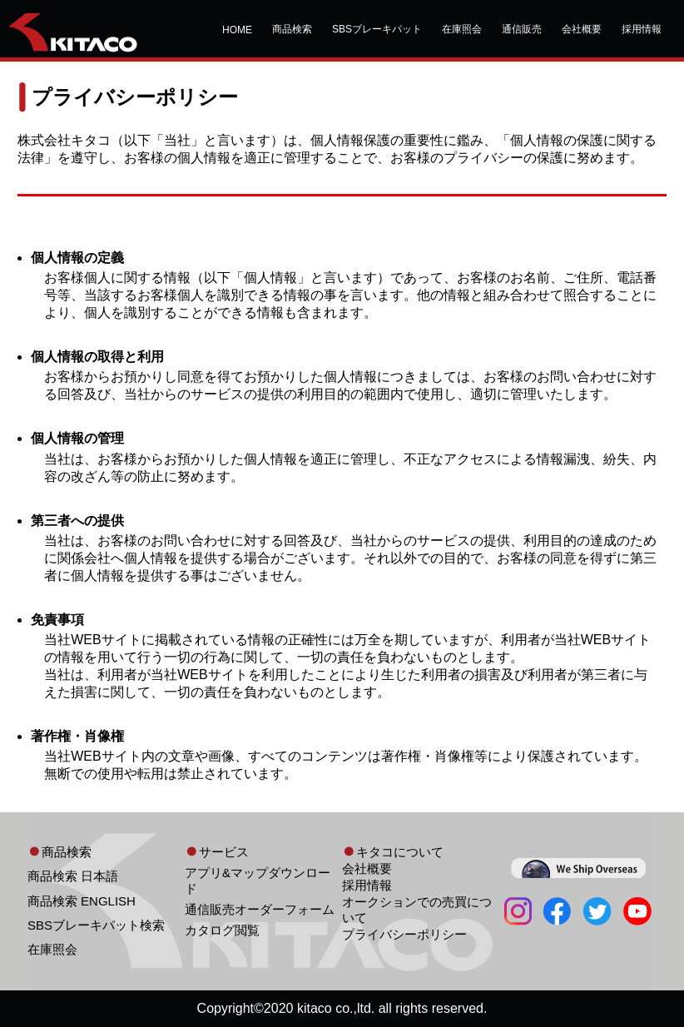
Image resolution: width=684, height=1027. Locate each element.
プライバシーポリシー (404, 934)
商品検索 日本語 (72, 876)
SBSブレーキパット (377, 29)
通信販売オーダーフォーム (260, 909)
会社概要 (582, 29)
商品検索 (292, 29)
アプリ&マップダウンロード (257, 881)
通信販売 (522, 29)
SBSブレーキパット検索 (96, 925)
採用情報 (642, 29)
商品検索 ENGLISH (81, 901)
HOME (237, 30)
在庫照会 (462, 29)
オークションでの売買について (417, 910)
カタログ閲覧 (222, 930)
